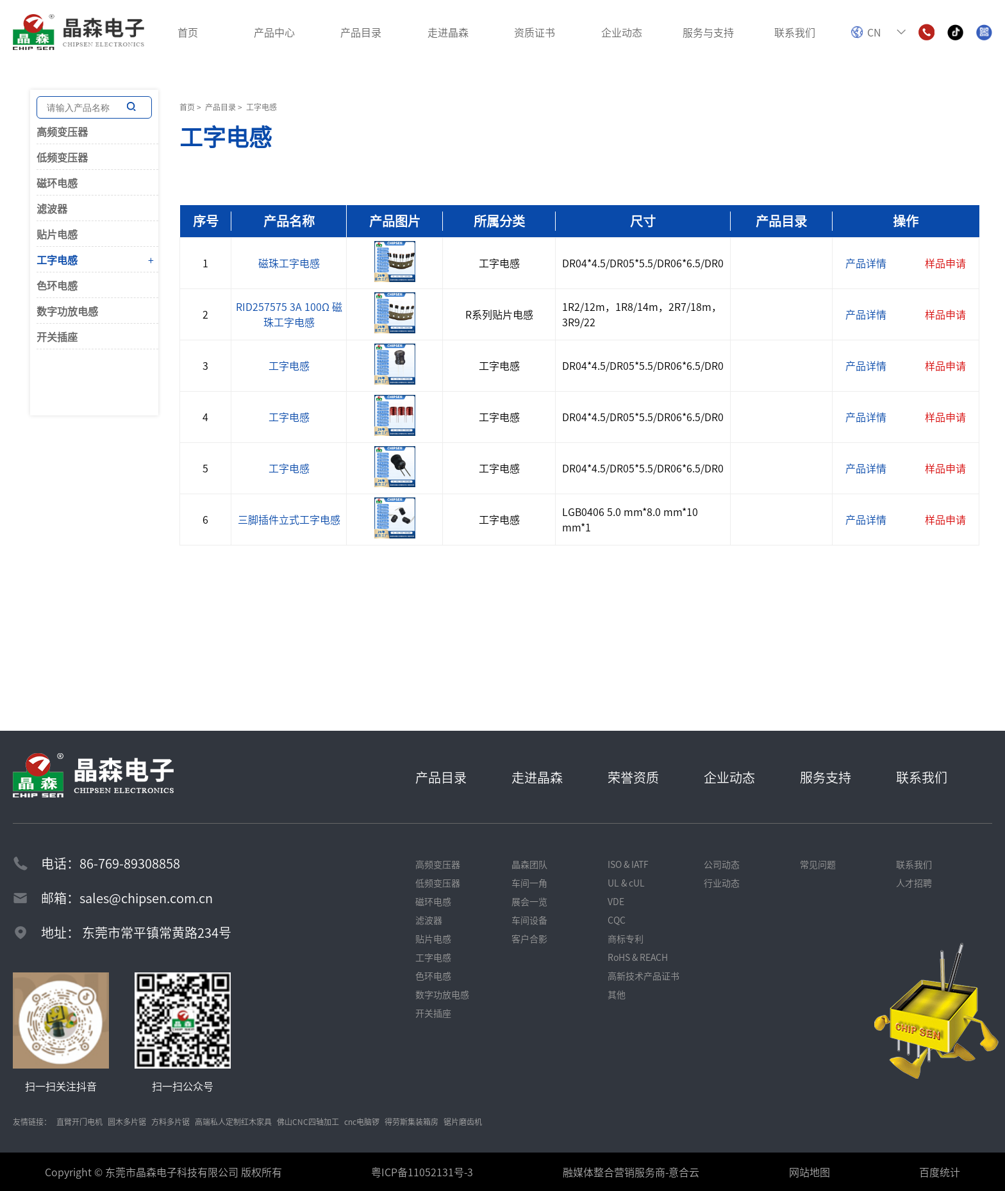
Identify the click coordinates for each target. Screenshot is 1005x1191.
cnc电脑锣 (361, 1121)
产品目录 (220, 106)
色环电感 (57, 285)
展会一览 (529, 901)
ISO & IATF (628, 864)
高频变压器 (62, 131)
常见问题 (818, 864)
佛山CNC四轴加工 (308, 1121)
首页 (187, 106)
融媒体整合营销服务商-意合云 (631, 1171)
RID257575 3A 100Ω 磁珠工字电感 (289, 314)
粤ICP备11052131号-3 (422, 1171)
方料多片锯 (170, 1121)
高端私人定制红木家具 (233, 1121)
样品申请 (945, 263)
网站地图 (809, 1171)
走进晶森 (537, 777)
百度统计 (939, 1171)
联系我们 (921, 777)
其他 (617, 994)
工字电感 (57, 259)
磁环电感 (57, 182)
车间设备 (529, 919)
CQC (617, 919)
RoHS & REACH (638, 957)
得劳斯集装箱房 (411, 1121)
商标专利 (626, 938)
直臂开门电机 (79, 1121)
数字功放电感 (67, 311)
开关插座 (57, 336)
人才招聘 (914, 882)
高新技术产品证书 (643, 975)
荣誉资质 (633, 777)
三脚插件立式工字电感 (289, 519)
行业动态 (722, 882)
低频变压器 (62, 157)
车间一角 (529, 882)
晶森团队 (529, 864)
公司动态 (722, 864)
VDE (616, 901)
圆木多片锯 (127, 1121)
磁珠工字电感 (289, 263)
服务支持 (825, 777)
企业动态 (729, 777)
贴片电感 (57, 234)
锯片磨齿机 (463, 1121)
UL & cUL (626, 882)
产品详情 (865, 263)
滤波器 (52, 208)
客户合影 (529, 938)
